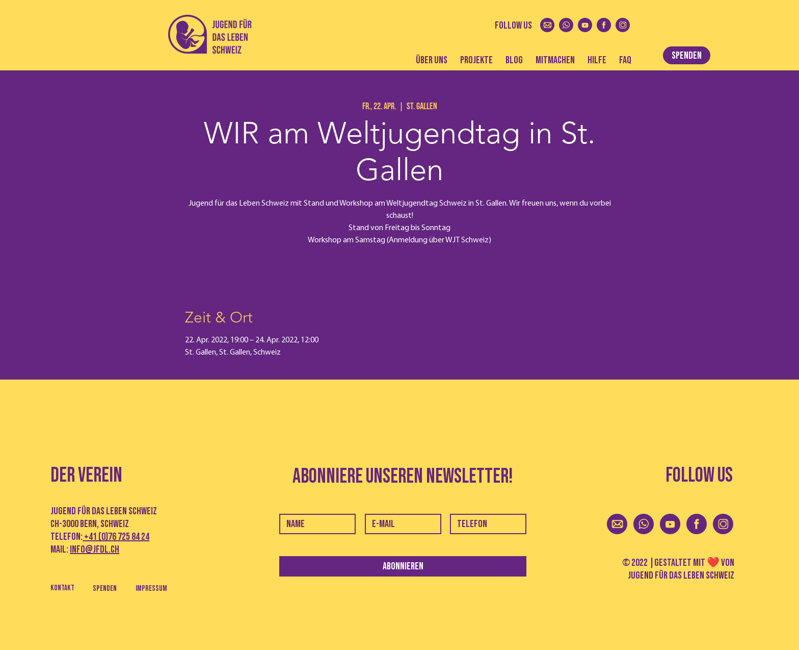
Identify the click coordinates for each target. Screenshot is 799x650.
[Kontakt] (62, 588)
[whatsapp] (566, 25)
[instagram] (623, 25)
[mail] (547, 25)
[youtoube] (585, 25)
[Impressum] (151, 588)
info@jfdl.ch (94, 549)
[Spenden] (104, 588)
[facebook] (604, 25)
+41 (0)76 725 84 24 (116, 537)
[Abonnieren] (402, 566)
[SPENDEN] (686, 55)
